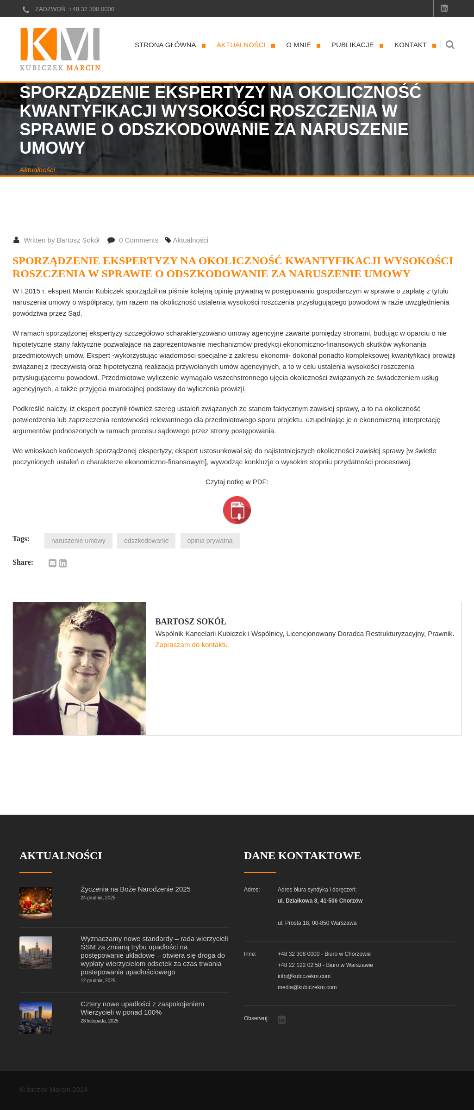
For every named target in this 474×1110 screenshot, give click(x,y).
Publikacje (352, 45)
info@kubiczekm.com (304, 976)
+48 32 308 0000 (91, 9)
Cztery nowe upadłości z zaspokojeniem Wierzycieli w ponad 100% (142, 1008)
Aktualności (241, 45)
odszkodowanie (146, 540)
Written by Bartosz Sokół (56, 240)
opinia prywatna (210, 540)
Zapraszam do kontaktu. (192, 645)
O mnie (298, 45)
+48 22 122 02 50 (299, 965)
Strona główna (165, 45)
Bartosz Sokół (190, 621)
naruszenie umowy (78, 540)
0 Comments (132, 240)
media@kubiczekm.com (307, 987)
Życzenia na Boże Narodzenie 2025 (136, 889)
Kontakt (410, 45)
